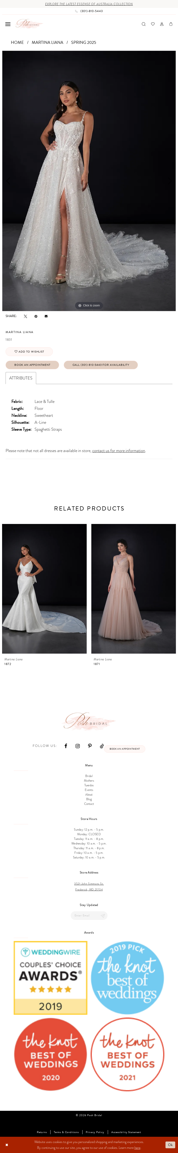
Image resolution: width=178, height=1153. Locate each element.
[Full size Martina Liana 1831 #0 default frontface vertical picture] (89, 181)
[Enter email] (89, 915)
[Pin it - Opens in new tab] (36, 316)
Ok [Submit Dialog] (170, 1144)
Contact (89, 804)
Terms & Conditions (66, 1132)
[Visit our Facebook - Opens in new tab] (65, 746)
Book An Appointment (32, 365)
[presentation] (44, 589)
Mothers (89, 781)
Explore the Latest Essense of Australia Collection (89, 4)
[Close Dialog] (7, 1145)
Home (17, 42)
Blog (89, 799)
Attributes (20, 378)
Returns (42, 1132)
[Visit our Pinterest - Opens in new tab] (90, 746)
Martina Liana (47, 42)
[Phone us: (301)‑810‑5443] (89, 11)
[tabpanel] (89, 181)
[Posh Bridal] (29, 24)
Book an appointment (125, 749)
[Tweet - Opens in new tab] (25, 316)
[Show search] (143, 24)
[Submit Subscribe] (103, 915)
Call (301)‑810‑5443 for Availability (101, 365)
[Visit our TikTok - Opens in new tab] (102, 746)
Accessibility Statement (126, 1132)
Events (89, 790)
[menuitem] (8, 24)
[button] (8, 24)
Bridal (89, 776)
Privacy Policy (95, 1132)
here (137, 1147)
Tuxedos (89, 785)
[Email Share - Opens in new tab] (46, 316)
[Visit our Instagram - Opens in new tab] (77, 746)
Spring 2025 (83, 42)
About (88, 795)
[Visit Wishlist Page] (152, 24)
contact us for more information (118, 450)
